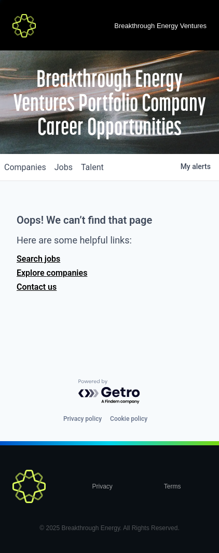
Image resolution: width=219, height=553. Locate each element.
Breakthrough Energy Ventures (160, 26)
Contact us (37, 287)
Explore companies (52, 273)
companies (25, 167)
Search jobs (38, 259)
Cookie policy (128, 418)
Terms (172, 486)
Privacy (102, 486)
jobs (63, 167)
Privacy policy (82, 418)
